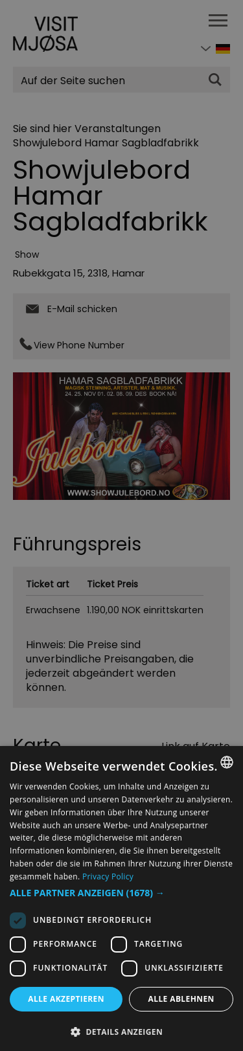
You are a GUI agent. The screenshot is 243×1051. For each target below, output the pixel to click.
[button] (121, 893)
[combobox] (226, 762)
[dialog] (121, 898)
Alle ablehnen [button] (181, 998)
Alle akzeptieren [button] (66, 998)
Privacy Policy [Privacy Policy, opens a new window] (107, 876)
